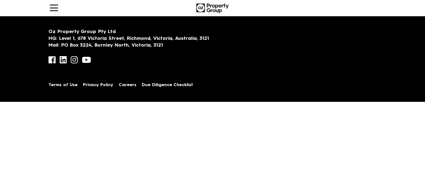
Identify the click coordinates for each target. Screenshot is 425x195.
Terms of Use (63, 85)
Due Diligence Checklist (167, 85)
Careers (127, 85)
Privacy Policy (98, 85)
